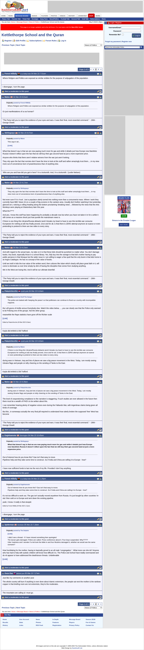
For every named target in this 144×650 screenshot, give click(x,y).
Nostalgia (35, 19)
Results (5, 622)
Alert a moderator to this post (17, 91)
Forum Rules (51, 41)
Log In (63, 41)
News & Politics (34, 22)
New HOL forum (77, 27)
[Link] (10, 146)
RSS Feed (39, 625)
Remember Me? (115, 35)
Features (55, 622)
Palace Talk (6, 19)
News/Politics (54, 19)
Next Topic (20, 45)
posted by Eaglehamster (21, 484)
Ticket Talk (26, 19)
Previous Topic (8, 45)
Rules (104, 19)
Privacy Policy (74, 625)
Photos (38, 622)
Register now (127, 41)
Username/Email (115, 27)
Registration (56, 625)
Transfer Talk (16, 19)
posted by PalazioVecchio (22, 387)
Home (13, 22)
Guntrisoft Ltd (77, 648)
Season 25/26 (90, 619)
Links (21, 625)
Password (117, 31)
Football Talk (65, 19)
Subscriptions (95, 19)
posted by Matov (19, 138)
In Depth (55, 619)
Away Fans (44, 19)
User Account (24, 619)
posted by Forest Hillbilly (21, 103)
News (38, 619)
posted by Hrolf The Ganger (22, 297)
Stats (21, 622)
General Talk (75, 19)
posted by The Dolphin (21, 530)
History (5, 625)
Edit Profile (20, 41)
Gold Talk (85, 19)
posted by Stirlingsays (21, 188)
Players (71, 622)
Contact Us (90, 625)
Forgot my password (113, 41)
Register (8, 41)
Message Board (22, 22)
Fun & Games (90, 622)
